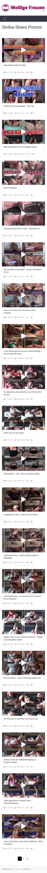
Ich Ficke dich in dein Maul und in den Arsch (21, 719)
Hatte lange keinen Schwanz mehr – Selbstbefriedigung (18, 802)
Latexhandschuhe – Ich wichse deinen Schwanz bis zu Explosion (22, 597)
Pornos (17, 869)
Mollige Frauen (7, 869)
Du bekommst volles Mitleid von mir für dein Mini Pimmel (22, 393)
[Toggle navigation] (5, 18)
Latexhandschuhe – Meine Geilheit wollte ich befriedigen (21, 556)
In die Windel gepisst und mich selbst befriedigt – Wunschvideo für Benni (23, 352)
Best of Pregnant (10, 188)
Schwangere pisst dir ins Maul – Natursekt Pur (22, 229)
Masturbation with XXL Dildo (15, 65)
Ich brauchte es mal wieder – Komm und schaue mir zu (22, 270)
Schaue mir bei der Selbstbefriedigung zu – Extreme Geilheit (20, 761)
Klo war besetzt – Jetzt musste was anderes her (22, 678)
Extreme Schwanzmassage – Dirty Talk (19, 106)
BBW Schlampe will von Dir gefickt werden (20, 147)
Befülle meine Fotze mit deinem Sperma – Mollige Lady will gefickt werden (23, 638)
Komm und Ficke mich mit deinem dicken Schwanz (20, 311)
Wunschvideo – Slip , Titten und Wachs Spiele (21, 474)
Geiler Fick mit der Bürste (14, 433)
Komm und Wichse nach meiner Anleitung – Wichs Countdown (23, 842)
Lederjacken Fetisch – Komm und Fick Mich (21, 515)
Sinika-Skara (20, 72)
